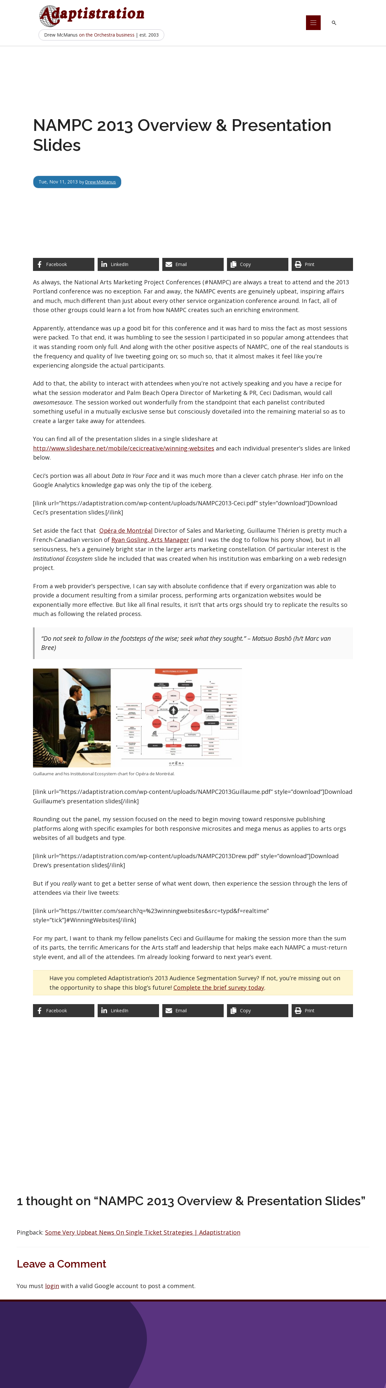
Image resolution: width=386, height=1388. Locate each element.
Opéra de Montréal (126, 530)
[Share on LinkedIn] (128, 264)
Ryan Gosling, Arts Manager (150, 540)
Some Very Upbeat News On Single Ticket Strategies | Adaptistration (142, 1232)
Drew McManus (102, 182)
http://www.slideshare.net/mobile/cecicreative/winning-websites (123, 448)
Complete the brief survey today (218, 987)
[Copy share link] (257, 264)
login (52, 1286)
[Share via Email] (193, 264)
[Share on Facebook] (63, 264)
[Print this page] (322, 264)
